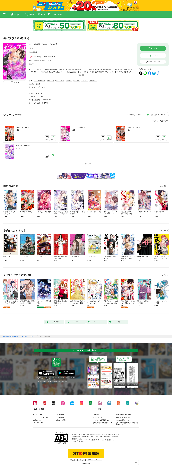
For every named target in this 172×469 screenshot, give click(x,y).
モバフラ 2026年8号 (23, 127)
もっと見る (163, 186)
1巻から (155, 121)
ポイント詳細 (48, 57)
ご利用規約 (96, 414)
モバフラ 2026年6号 (134, 127)
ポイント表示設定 (61, 420)
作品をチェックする (154, 61)
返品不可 (31, 64)
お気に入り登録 (135, 115)
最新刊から (164, 121)
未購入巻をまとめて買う (158, 115)
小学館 (38, 84)
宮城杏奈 (69, 81)
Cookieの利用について (122, 420)
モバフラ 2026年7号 (78, 127)
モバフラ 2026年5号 (23, 145)
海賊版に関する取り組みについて (102, 423)
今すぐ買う (154, 48)
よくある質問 (60, 417)
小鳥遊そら (93, 81)
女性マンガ (41, 87)
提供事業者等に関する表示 (123, 414)
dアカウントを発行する (78, 460)
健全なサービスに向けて (123, 417)
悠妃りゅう (45, 44)
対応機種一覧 (60, 414)
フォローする (56, 44)
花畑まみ (84, 81)
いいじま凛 (60, 81)
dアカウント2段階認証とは (101, 420)
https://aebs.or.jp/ (78, 441)
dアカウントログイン (39, 423)
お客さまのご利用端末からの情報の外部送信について (127, 423)
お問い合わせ (37, 420)
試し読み (16, 82)
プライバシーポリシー (99, 417)
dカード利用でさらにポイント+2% (39, 60)
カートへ (154, 55)
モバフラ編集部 (34, 44)
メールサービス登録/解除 (40, 417)
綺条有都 (76, 81)
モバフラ (40, 90)
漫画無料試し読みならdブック (10, 336)
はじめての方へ (38, 414)
